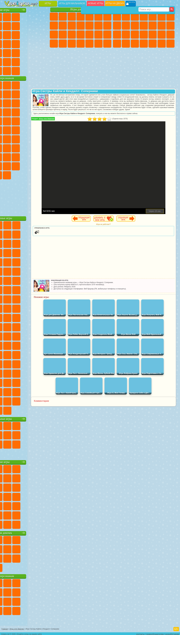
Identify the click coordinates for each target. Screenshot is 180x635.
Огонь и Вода (72, 17)
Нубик (17, 157)
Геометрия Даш (35, 25)
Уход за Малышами (72, 43)
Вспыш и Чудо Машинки (35, 112)
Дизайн (80, 43)
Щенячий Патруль (26, 85)
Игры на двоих (115, 3)
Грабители (162, 34)
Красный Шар (26, 94)
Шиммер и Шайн (17, 130)
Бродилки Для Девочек (107, 17)
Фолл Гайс (17, 139)
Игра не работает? (113, 226)
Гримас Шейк (17, 175)
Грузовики (152, 25)
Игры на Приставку (44, 70)
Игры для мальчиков (72, 3)
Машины (117, 25)
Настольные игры (26, 418)
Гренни (35, 148)
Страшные (26, 34)
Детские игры (27, 461)
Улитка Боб (17, 94)
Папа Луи (54, 34)
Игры (48, 3)
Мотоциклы (135, 25)
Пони (54, 17)
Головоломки (44, 52)
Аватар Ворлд (8, 166)
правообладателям (155, 633)
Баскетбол (44, 61)
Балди (26, 148)
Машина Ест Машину (170, 34)
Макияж (107, 34)
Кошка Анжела (63, 25)
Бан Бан (44, 166)
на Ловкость (8, 25)
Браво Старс (44, 139)
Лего (17, 103)
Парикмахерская (98, 25)
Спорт (44, 25)
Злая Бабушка (8, 103)
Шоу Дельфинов (8, 112)
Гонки (170, 25)
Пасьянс (8, 43)
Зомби (152, 17)
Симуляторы (26, 17)
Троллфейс (35, 94)
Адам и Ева (8, 130)
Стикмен (144, 25)
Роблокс (8, 157)
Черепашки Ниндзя (126, 25)
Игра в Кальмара (8, 148)
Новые (8, 17)
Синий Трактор (8, 139)
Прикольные (44, 43)
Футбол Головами (17, 70)
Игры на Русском (17, 43)
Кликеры (44, 34)
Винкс (107, 43)
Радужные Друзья (35, 157)
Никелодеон (17, 61)
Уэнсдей (35, 166)
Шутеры (152, 43)
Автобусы (144, 43)
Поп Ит (26, 25)
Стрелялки (170, 43)
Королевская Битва (162, 17)
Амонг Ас (35, 139)
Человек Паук (35, 121)
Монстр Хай (98, 17)
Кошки (80, 25)
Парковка (117, 17)
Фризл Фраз (44, 121)
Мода (63, 43)
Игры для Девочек (65, 121)
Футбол (126, 17)
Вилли (8, 85)
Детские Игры (35, 17)
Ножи (26, 43)
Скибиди (8, 175)
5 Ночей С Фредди (8, 94)
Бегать (162, 43)
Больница (80, 34)
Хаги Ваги (44, 148)
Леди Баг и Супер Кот (44, 94)
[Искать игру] (153, 3)
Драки (162, 25)
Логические (35, 34)
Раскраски (54, 25)
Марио (26, 121)
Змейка (35, 52)
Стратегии (135, 17)
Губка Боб (17, 85)
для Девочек (17, 17)
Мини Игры (8, 52)
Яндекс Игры (17, 25)
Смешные (8, 34)
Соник (44, 112)
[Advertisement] (27, 196)
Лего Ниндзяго (44, 85)
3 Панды (17, 112)
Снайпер (117, 34)
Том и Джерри (35, 130)
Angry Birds (35, 103)
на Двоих (44, 17)
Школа (35, 61)
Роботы (126, 34)
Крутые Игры (26, 61)
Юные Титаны (44, 130)
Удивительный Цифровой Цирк (35, 175)
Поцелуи (107, 25)
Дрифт (135, 43)
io (17, 34)
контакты (140, 633)
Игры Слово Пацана (26, 166)
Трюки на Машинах (26, 52)
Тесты (89, 17)
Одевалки (89, 25)
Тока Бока (44, 157)
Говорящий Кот (35, 85)
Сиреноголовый (26, 139)
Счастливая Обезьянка (26, 130)
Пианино (98, 43)
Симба (17, 166)
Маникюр (89, 34)
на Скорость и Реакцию (17, 52)
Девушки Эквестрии (63, 17)
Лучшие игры (27, 9)
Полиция (135, 34)
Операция (98, 34)
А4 (17, 148)
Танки (144, 17)
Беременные (63, 34)
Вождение (8, 70)
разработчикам (172, 633)
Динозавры (35, 43)
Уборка (89, 43)
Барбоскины (8, 121)
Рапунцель (72, 34)
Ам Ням (44, 103)
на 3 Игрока (8, 61)
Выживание (152, 34)
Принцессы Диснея (54, 43)
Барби (80, 17)
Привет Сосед (26, 157)
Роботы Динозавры (144, 34)
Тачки (26, 112)
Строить (35, 70)
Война (26, 70)
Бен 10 (126, 43)
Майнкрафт (170, 17)
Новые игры (95, 3)
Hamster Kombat (26, 175)
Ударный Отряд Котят (17, 121)
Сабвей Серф (26, 103)
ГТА (117, 43)
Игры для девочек (81, 9)
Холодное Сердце (72, 25)
